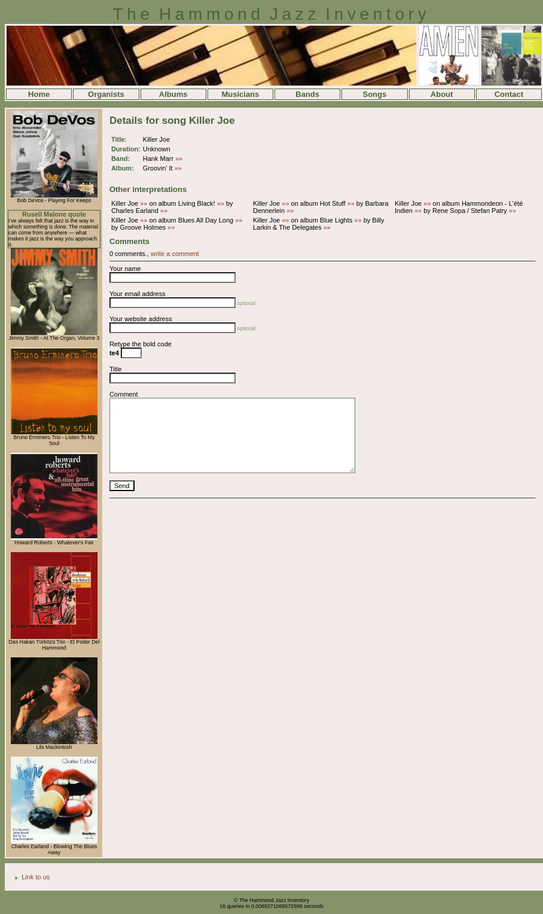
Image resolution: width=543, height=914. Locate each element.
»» (178, 158)
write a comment (175, 253)
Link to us (36, 877)
